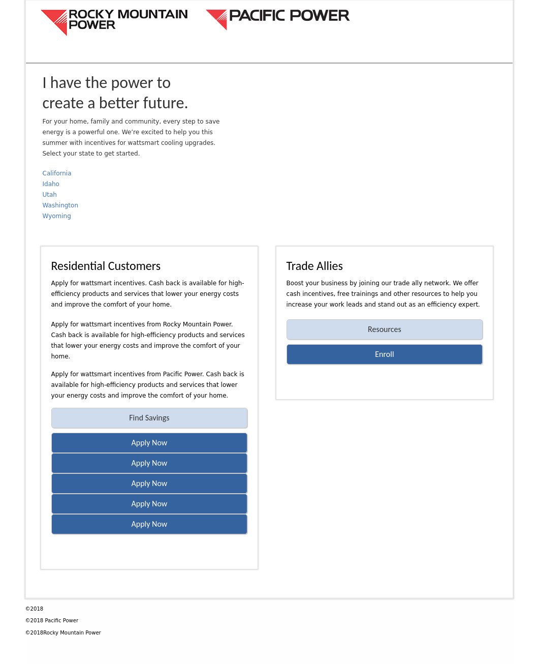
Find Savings (149, 417)
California (57, 173)
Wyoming (57, 216)
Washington (61, 205)
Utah (50, 194)
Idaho (51, 184)
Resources (384, 329)
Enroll (384, 354)
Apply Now (150, 442)
